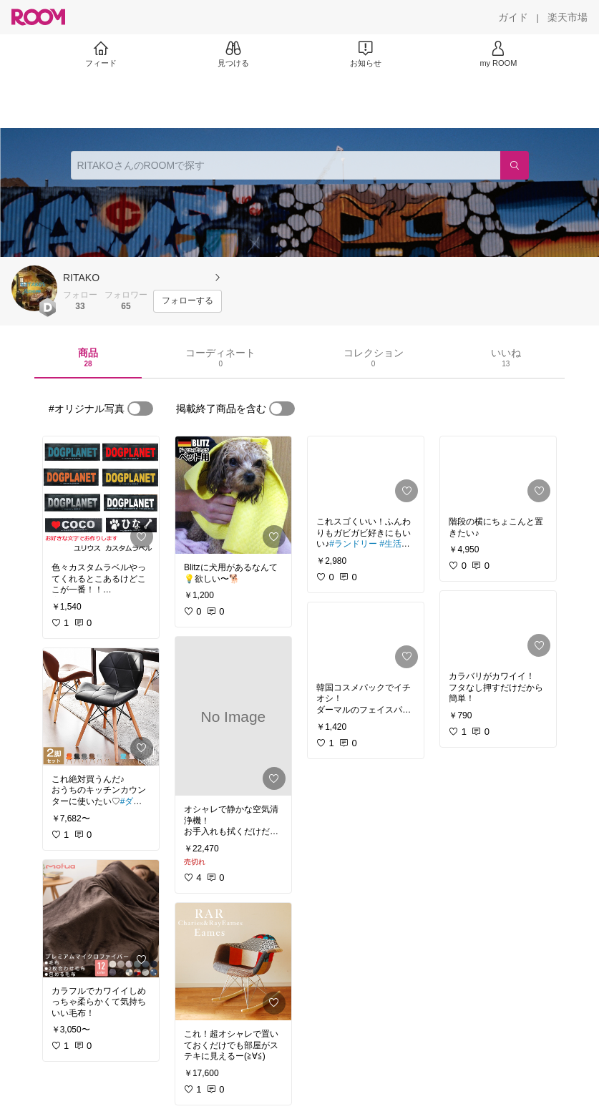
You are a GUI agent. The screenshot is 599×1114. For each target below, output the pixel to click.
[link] (101, 495)
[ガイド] (513, 17)
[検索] (514, 165)
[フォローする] (187, 301)
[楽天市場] (567, 17)
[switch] (140, 408)
